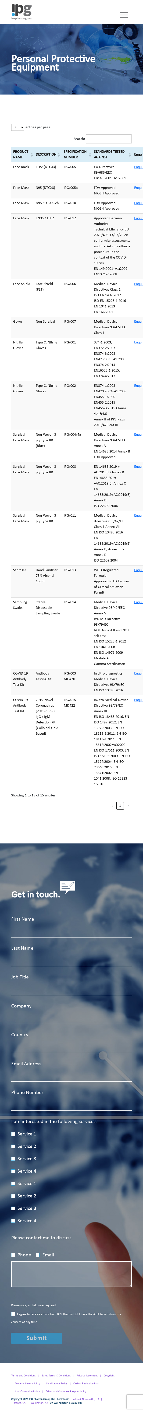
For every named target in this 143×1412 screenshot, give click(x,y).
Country (19, 1035)
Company (21, 1006)
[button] (31, 154)
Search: (79, 139)
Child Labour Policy (56, 1383)
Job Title (20, 977)
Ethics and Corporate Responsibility (66, 1391)
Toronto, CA (18, 1403)
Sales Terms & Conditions (56, 1375)
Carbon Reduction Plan (86, 1383)
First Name (22, 919)
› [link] (128, 806)
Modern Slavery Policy (27, 1383)
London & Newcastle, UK (85, 1399)
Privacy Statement (87, 1375)
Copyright (109, 1375)
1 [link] (120, 806)
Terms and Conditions (23, 1375)
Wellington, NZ (39, 1403)
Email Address (26, 1064)
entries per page (37, 127)
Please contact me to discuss (41, 1238)
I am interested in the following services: (54, 1121)
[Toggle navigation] (124, 15)
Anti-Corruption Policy (27, 1391)
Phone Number (27, 1092)
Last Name (22, 948)
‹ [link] (112, 806)
